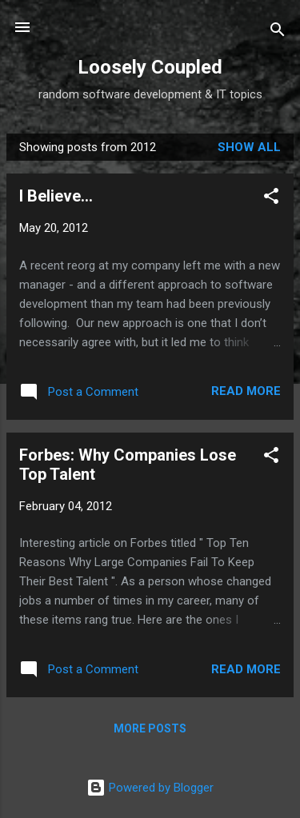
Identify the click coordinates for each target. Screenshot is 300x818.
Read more (246, 391)
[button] (271, 198)
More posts (150, 728)
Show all (249, 147)
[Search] (277, 32)
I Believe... (56, 195)
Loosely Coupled (150, 67)
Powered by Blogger (150, 787)
